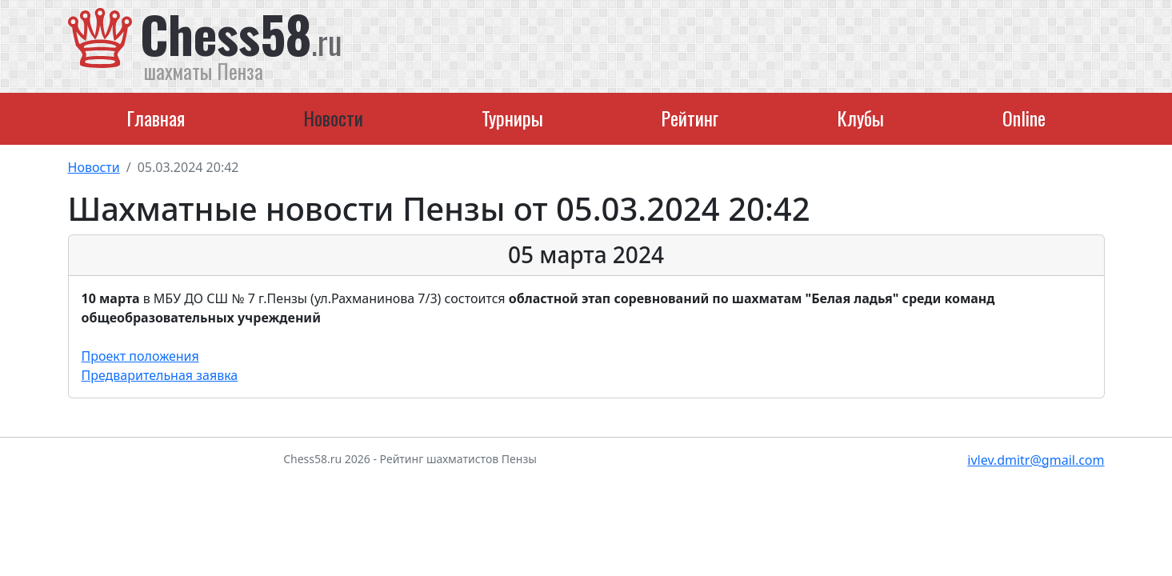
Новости (333, 117)
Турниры (512, 117)
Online (1024, 117)
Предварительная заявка (160, 375)
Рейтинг (689, 117)
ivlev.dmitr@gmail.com (1035, 460)
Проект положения (140, 356)
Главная (155, 117)
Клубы (860, 117)
